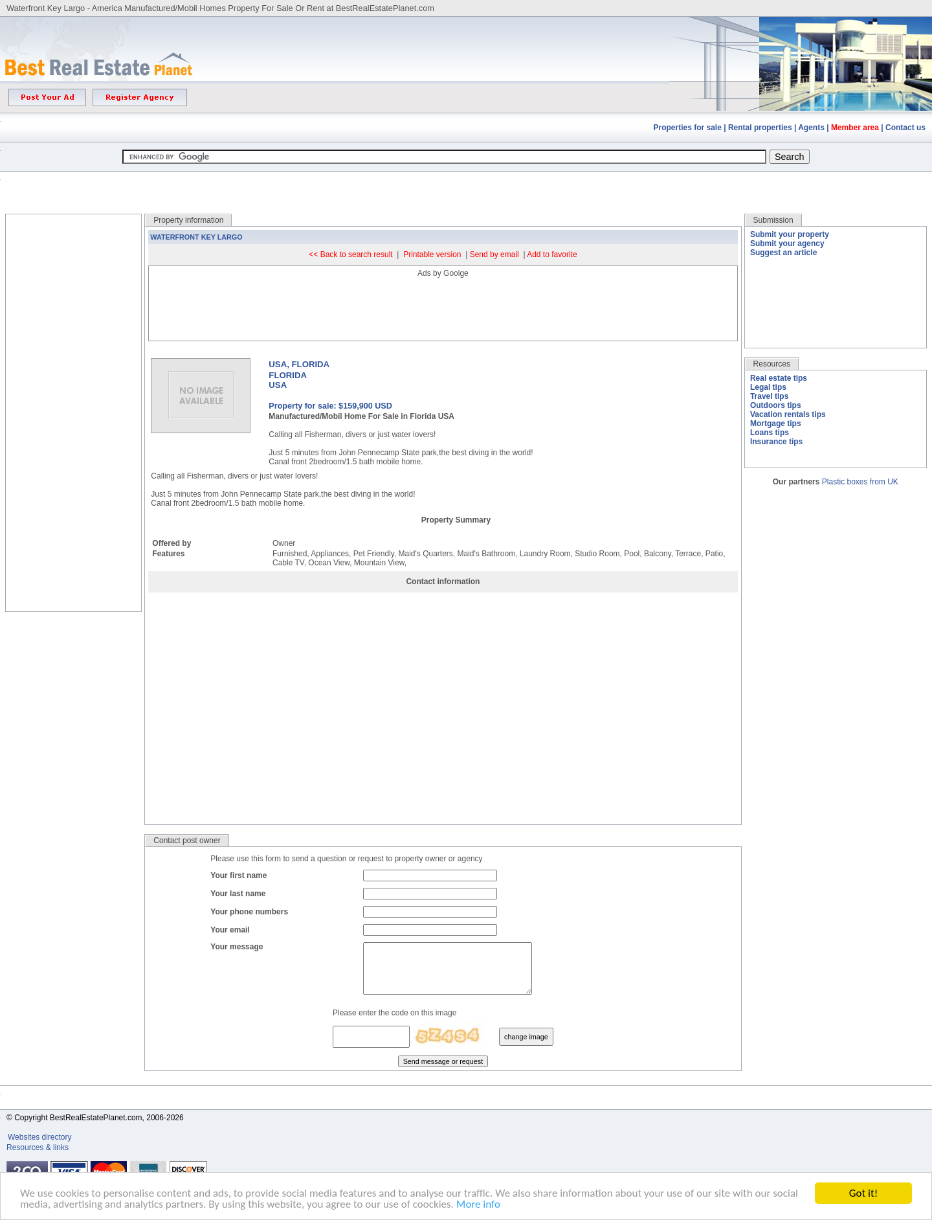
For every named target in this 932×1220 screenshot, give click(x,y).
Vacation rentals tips (788, 414)
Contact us (905, 127)
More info (478, 1205)
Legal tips (768, 387)
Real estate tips (778, 378)
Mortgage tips (775, 423)
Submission (773, 220)
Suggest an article (783, 252)
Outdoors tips (775, 405)
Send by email (494, 254)
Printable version (432, 254)
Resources (771, 363)
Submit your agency (787, 243)
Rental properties (760, 127)
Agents (811, 127)
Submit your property (789, 234)
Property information (188, 220)
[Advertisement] (466, 183)
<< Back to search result (350, 254)
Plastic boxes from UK (860, 481)
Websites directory (41, 1146)
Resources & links (37, 1157)
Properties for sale (688, 127)
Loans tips (769, 432)
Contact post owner (186, 840)
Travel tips (769, 396)
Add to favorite (552, 254)
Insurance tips (776, 441)
